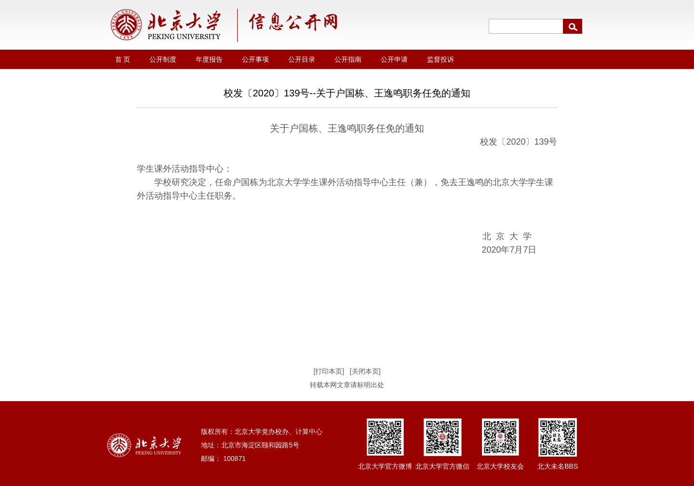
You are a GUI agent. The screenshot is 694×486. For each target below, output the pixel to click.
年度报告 (209, 59)
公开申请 (394, 59)
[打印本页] (328, 371)
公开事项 (255, 59)
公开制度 (162, 59)
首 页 (123, 59)
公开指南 (347, 59)
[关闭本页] (365, 371)
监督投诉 (440, 59)
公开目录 (301, 59)
